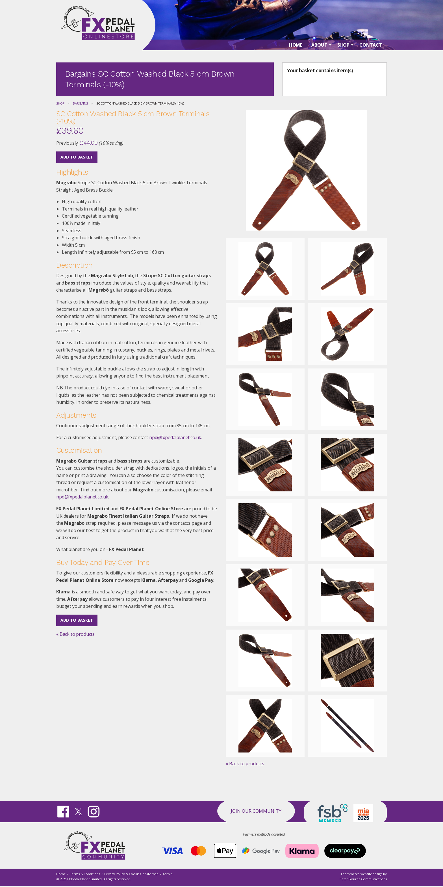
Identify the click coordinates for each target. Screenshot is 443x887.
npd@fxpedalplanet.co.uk (175, 437)
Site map (151, 874)
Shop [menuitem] (343, 51)
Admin (167, 874)
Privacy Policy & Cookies (122, 874)
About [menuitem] (319, 51)
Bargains (80, 103)
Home (61, 874)
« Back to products (75, 634)
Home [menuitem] (295, 51)
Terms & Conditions (85, 874)
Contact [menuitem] (370, 51)
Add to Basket (76, 157)
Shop (60, 103)
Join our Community (256, 811)
